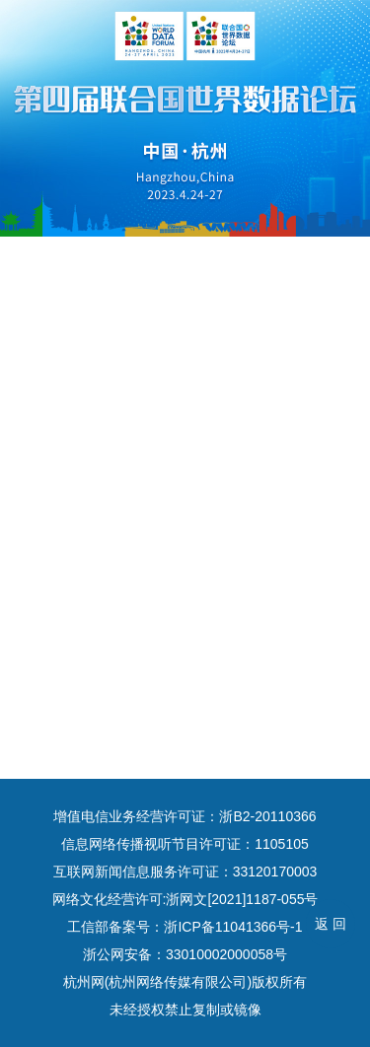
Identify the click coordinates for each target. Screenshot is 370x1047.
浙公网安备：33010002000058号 (185, 954)
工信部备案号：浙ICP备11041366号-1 (184, 927)
